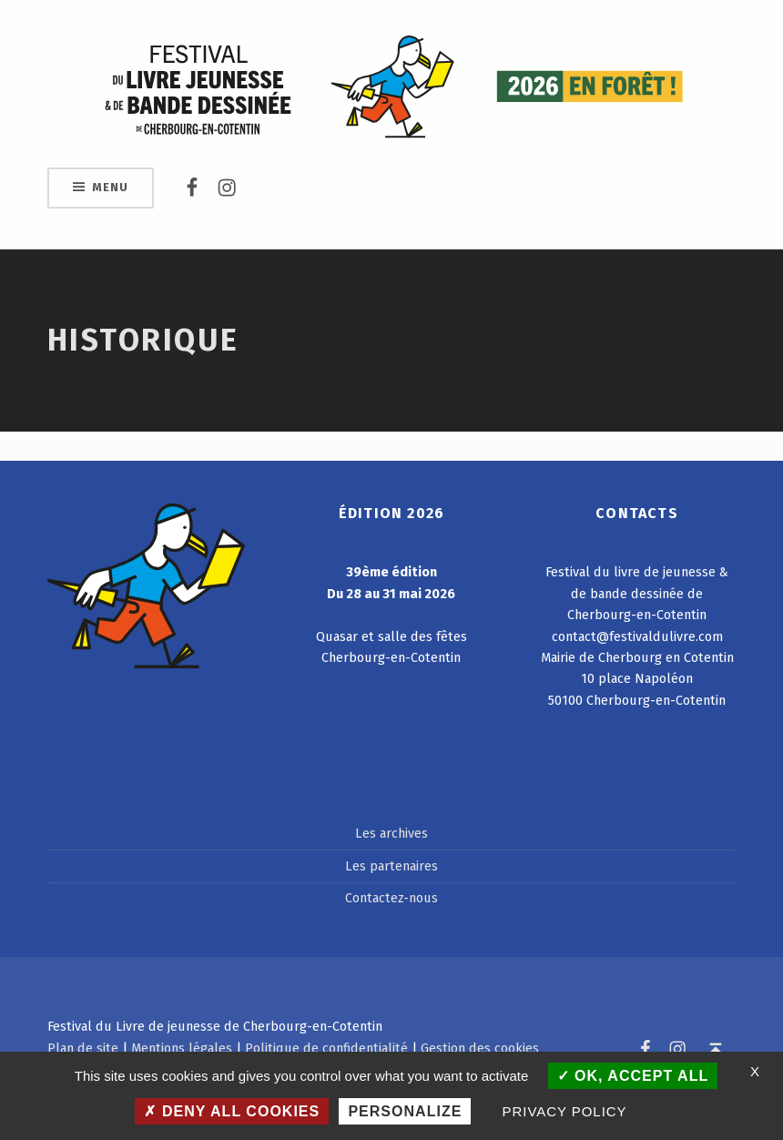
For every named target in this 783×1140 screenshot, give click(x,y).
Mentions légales (181, 1048)
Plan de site (82, 1048)
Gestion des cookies (480, 1048)
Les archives (391, 833)
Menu (109, 187)
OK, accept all (633, 1076)
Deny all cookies (232, 1111)
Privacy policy (565, 1111)
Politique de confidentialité (326, 1048)
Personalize (405, 1111)
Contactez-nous (391, 898)
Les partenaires (391, 866)
